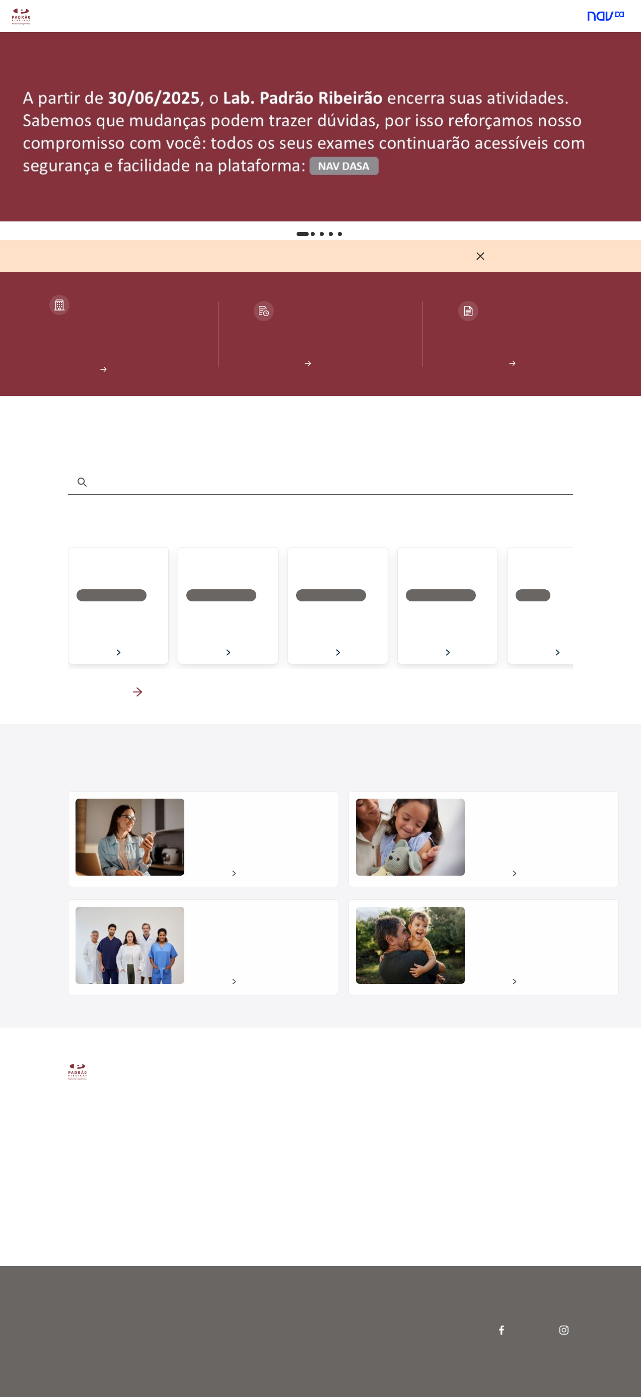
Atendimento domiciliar (211, 16)
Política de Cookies (153, 1212)
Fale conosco (493, 1119)
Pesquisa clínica (381, 1118)
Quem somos (144, 1118)
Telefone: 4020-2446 (390, 1183)
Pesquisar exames (268, 1182)
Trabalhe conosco (151, 1139)
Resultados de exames (275, 1118)
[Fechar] (480, 256)
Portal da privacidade (156, 1191)
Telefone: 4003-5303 (507, 1140)
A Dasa (134, 1097)
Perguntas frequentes (507, 1098)
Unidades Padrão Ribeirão (280, 1159)
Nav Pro (368, 1097)
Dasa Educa (375, 1140)
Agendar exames (266, 1097)
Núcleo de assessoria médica (402, 1162)
